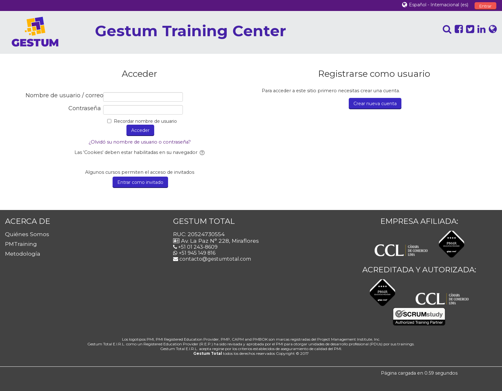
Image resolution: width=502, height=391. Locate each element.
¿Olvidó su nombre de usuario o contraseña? (140, 142)
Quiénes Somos (27, 234)
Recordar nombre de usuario (145, 121)
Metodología (22, 253)
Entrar (485, 5)
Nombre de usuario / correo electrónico (63, 95)
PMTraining (21, 244)
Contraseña (84, 108)
